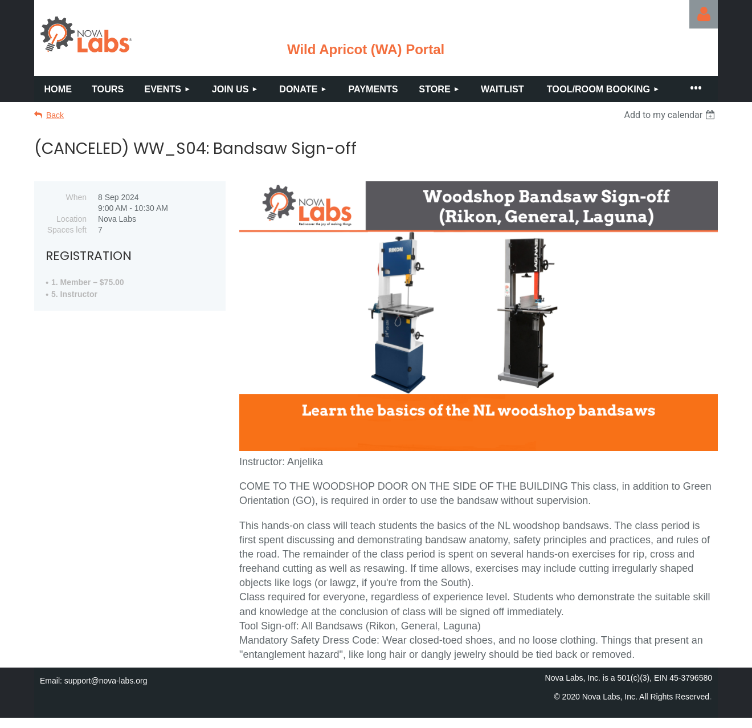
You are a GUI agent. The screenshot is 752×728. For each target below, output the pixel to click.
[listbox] (671, 115)
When (76, 197)
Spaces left (67, 229)
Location (71, 218)
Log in (703, 14)
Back (55, 115)
